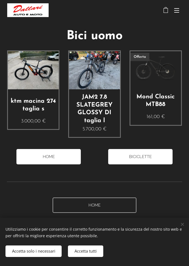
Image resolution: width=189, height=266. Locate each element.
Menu (176, 10)
